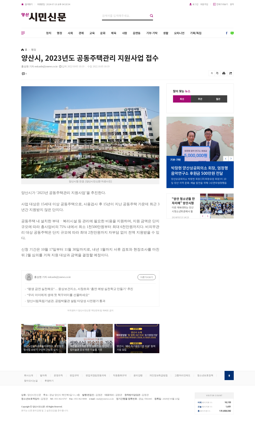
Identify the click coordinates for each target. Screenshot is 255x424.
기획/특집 (196, 33)
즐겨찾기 (29, 4)
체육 (113, 33)
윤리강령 (138, 375)
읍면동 (137, 33)
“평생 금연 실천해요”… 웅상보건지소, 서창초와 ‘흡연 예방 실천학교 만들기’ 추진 (80, 289)
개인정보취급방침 (158, 375)
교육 (92, 33)
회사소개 (28, 375)
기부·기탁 (152, 33)
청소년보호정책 (205, 375)
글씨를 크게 (217, 73)
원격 (232, 4)
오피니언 (179, 33)
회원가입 (204, 4)
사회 (70, 33)
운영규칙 (58, 375)
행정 (59, 33)
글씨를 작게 (212, 73)
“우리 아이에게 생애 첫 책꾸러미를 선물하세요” (58, 295)
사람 (124, 33)
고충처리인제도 (182, 375)
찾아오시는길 (31, 380)
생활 (165, 33)
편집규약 (74, 375)
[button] (231, 158)
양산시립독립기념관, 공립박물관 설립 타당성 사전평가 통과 (66, 301)
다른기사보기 (146, 277)
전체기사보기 (222, 4)
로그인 (195, 4)
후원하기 (49, 380)
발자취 (43, 375)
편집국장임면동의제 (96, 375)
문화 (103, 33)
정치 (48, 33)
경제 (81, 33)
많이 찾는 (181, 91)
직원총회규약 (120, 375)
